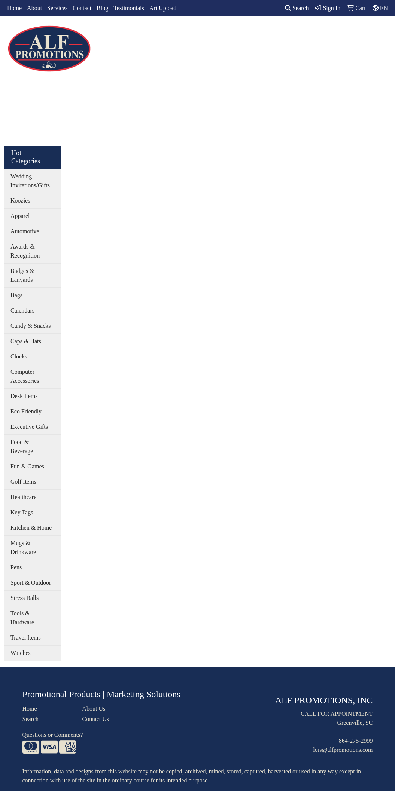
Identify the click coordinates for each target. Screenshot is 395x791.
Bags (178, 33)
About (34, 8)
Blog (102, 8)
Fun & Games (27, 466)
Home (14, 8)
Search (297, 8)
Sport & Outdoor (30, 582)
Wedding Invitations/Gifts (30, 180)
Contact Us (95, 719)
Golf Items (23, 481)
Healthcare (23, 497)
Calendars (22, 310)
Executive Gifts (29, 427)
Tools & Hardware (22, 617)
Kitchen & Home (31, 527)
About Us (93, 708)
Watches (20, 653)
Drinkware (209, 33)
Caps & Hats (25, 341)
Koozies (20, 200)
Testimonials (128, 8)
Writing (313, 33)
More (340, 33)
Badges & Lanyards (22, 275)
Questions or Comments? (52, 735)
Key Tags (21, 512)
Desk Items (23, 396)
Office (241, 33)
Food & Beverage (21, 446)
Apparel (149, 33)
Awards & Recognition (25, 251)
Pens (16, 567)
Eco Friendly (26, 411)
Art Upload (162, 8)
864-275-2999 (356, 741)
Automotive (24, 231)
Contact (82, 8)
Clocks (18, 356)
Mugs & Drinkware (23, 547)
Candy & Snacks (30, 326)
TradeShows (276, 33)
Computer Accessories (24, 376)
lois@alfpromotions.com (343, 750)
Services (57, 8)
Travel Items (25, 637)
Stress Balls (24, 598)
